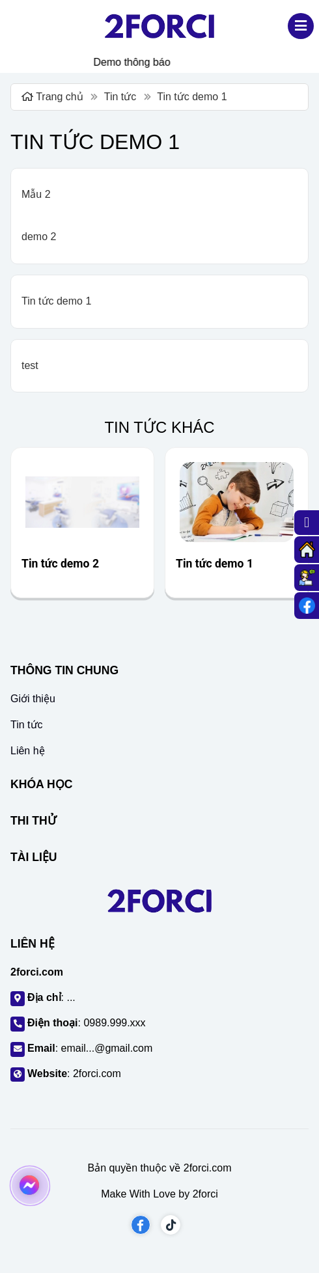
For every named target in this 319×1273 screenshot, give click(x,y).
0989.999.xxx (114, 1022)
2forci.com (97, 1073)
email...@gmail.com (107, 1048)
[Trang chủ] (306, 549)
